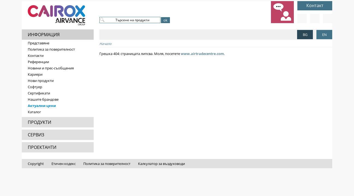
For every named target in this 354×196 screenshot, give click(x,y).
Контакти (36, 55)
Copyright (36, 163)
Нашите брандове (43, 99)
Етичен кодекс (63, 163)
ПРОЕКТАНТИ (42, 147)
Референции (38, 61)
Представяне (38, 43)
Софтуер (35, 86)
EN (324, 34)
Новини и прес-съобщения (51, 68)
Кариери (35, 74)
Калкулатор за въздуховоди (161, 163)
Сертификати (39, 93)
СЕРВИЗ (36, 135)
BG (305, 34)
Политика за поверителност (51, 49)
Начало (105, 43)
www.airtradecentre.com (202, 53)
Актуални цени (42, 105)
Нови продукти (41, 80)
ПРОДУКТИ (39, 122)
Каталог (34, 111)
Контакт (315, 5)
